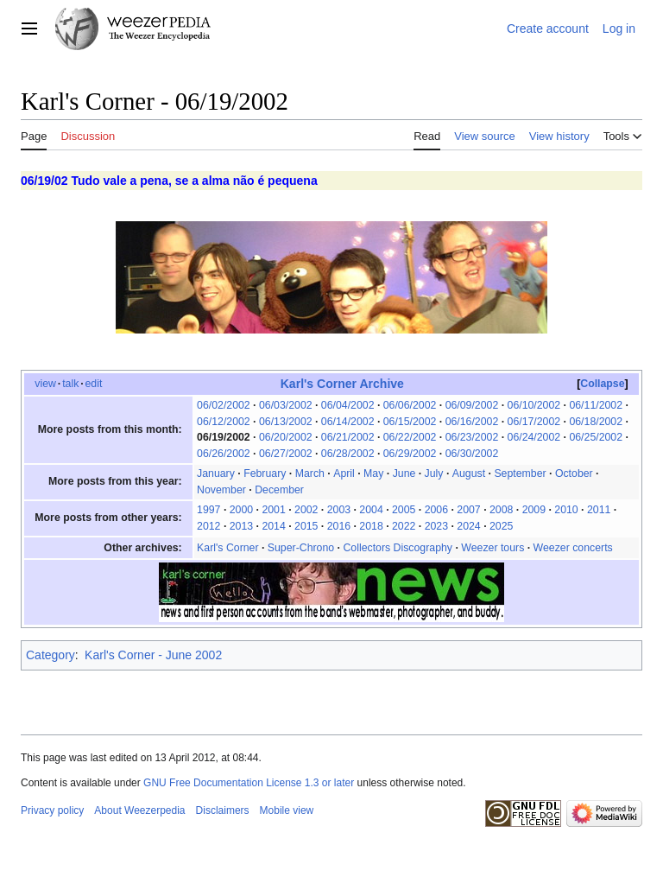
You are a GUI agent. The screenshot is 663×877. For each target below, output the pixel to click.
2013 (241, 526)
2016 (338, 526)
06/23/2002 (472, 437)
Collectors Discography (397, 548)
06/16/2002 (472, 422)
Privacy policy (52, 810)
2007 (468, 510)
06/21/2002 (348, 437)
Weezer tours (492, 548)
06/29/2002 (410, 454)
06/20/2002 (286, 437)
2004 (370, 510)
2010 (566, 510)
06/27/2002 (286, 454)
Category (50, 655)
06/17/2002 (534, 422)
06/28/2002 (348, 454)
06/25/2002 (595, 437)
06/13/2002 (286, 422)
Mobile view (287, 810)
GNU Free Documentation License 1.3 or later (248, 783)
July (434, 473)
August (468, 473)
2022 (403, 526)
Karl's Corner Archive (342, 384)
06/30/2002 (472, 454)
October (574, 473)
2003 (338, 510)
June (404, 473)
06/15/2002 (410, 422)
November (221, 490)
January (216, 473)
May (373, 473)
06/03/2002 (286, 405)
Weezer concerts (573, 548)
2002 (306, 510)
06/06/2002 (410, 405)
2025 (501, 526)
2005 (403, 510)
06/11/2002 (595, 405)
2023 (436, 526)
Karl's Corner (227, 548)
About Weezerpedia (139, 810)
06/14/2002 (348, 422)
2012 (208, 526)
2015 (306, 526)
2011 (598, 510)
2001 (273, 510)
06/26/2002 (223, 454)
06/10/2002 (534, 405)
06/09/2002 (472, 405)
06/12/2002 (223, 422)
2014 (273, 526)
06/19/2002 (223, 437)
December (279, 490)
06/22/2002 (410, 437)
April (344, 473)
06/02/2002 (223, 405)
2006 (436, 510)
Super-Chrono (301, 548)
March (310, 473)
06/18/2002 (595, 422)
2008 (501, 510)
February (264, 473)
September (520, 473)
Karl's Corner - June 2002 (153, 655)
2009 (534, 510)
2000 (241, 510)
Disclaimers (222, 810)
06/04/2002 (348, 405)
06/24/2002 (534, 437)
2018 (370, 526)
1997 (208, 510)
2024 (468, 526)
